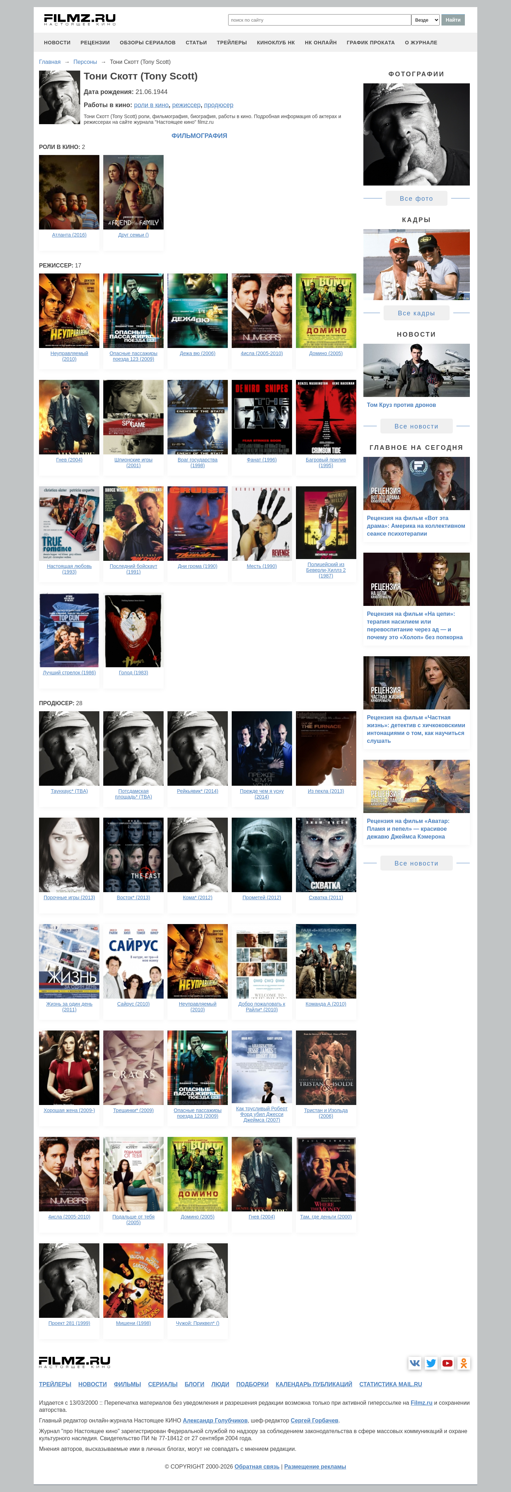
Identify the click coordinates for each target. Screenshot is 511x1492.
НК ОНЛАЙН (321, 42)
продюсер (218, 105)
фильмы (127, 1384)
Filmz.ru (421, 1403)
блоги (194, 1384)
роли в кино (151, 105)
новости (57, 42)
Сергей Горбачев (314, 1421)
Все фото (417, 198)
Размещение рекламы (315, 1467)
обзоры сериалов (148, 42)
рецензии (95, 42)
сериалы (162, 1384)
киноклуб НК (276, 42)
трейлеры (232, 42)
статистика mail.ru (390, 1384)
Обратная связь (257, 1467)
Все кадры (416, 313)
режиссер (186, 105)
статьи (196, 42)
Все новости (417, 426)
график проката (371, 42)
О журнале (421, 42)
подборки (252, 1384)
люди (220, 1384)
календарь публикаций (314, 1384)
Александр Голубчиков (215, 1421)
